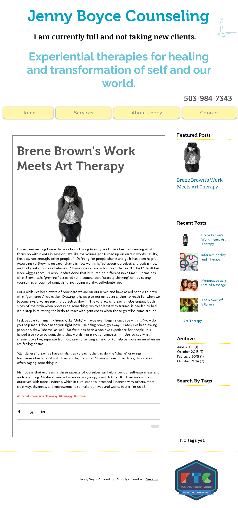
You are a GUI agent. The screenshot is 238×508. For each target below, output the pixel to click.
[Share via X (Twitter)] (31, 411)
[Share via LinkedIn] (43, 411)
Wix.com (152, 479)
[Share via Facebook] (19, 411)
